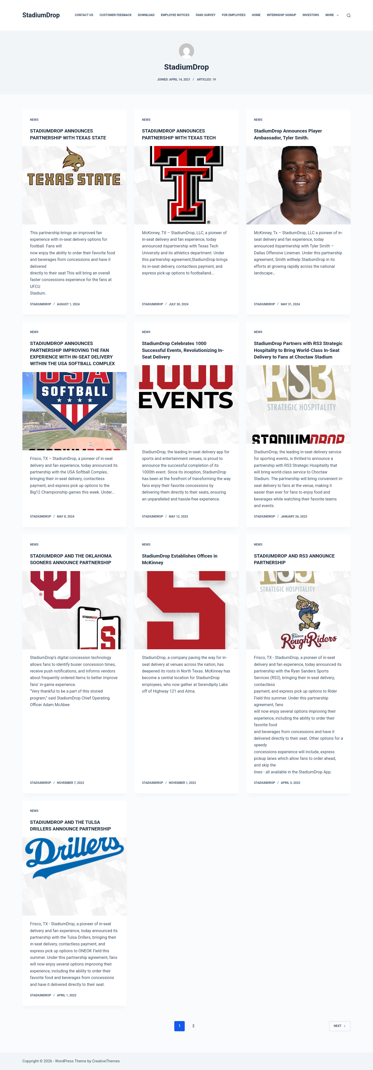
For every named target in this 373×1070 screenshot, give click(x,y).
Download (146, 15)
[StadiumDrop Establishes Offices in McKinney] (186, 616)
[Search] (349, 15)
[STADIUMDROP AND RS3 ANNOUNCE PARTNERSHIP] (298, 616)
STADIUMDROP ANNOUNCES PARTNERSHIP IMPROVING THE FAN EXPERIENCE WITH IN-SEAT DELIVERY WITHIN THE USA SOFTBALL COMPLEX (74, 356)
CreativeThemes (106, 1061)
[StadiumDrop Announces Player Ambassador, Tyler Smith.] (298, 185)
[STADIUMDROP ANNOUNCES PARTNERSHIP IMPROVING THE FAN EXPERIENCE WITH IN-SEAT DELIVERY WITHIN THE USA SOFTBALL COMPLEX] (74, 417)
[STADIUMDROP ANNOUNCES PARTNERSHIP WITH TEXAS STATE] (74, 185)
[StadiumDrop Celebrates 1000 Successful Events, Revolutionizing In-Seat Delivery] (186, 404)
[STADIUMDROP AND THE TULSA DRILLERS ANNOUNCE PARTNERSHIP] (74, 882)
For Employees (234, 15)
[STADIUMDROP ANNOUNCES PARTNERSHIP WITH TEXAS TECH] (186, 185)
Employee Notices (175, 15)
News (34, 120)
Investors (311, 15)
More (333, 15)
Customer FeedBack (115, 15)
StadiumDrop (41, 15)
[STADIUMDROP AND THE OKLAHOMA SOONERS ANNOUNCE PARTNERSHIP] (74, 616)
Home (256, 15)
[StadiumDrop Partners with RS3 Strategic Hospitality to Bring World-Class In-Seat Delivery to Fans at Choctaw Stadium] (298, 410)
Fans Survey (206, 15)
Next (340, 1031)
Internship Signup (281, 15)
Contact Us (84, 15)
